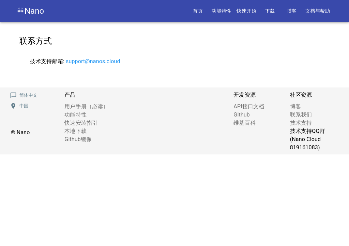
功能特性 (75, 114)
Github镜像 (78, 139)
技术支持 (301, 123)
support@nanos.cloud (93, 61)
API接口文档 (248, 106)
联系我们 (301, 114)
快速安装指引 (80, 123)
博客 (295, 106)
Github (241, 114)
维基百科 (244, 123)
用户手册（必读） (86, 106)
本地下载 (75, 131)
